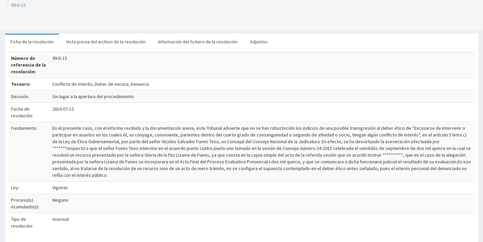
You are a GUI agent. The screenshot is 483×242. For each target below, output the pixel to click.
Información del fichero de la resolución (197, 42)
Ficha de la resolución (32, 42)
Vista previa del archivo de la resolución (106, 42)
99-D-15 (18, 5)
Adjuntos (259, 42)
